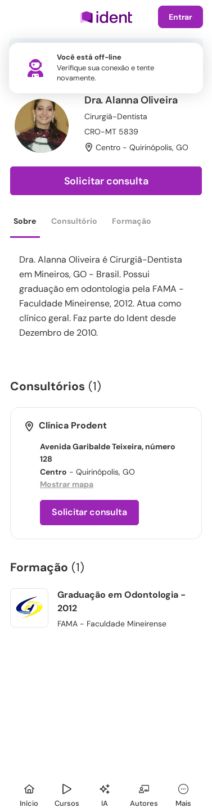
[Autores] (144, 794)
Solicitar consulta (106, 181)
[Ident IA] (104, 794)
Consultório (74, 221)
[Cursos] (67, 794)
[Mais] (183, 794)
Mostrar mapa (66, 484)
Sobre (24, 221)
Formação (131, 221)
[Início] (29, 794)
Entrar (180, 17)
